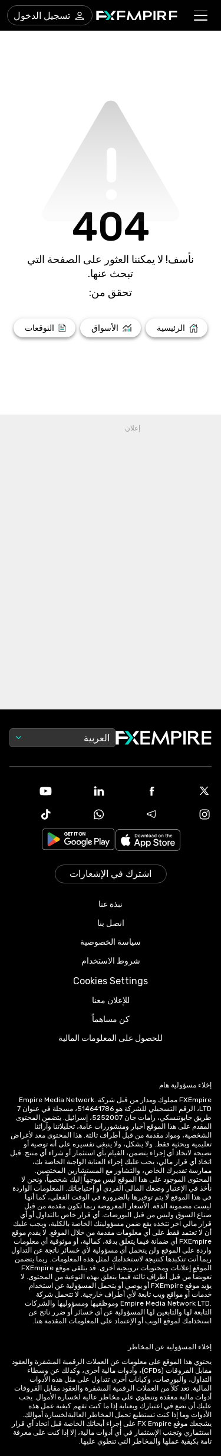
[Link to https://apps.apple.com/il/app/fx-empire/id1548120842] (148, 841)
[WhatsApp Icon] (84, 814)
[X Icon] (190, 791)
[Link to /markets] (110, 327)
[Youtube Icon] (31, 791)
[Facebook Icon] (137, 791)
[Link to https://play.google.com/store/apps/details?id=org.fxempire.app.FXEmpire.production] (78, 841)
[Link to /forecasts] (44, 327)
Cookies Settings (110, 981)
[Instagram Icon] (190, 814)
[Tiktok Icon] (31, 814)
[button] (201, 15)
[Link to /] (176, 327)
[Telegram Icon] (137, 814)
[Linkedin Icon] (84, 791)
